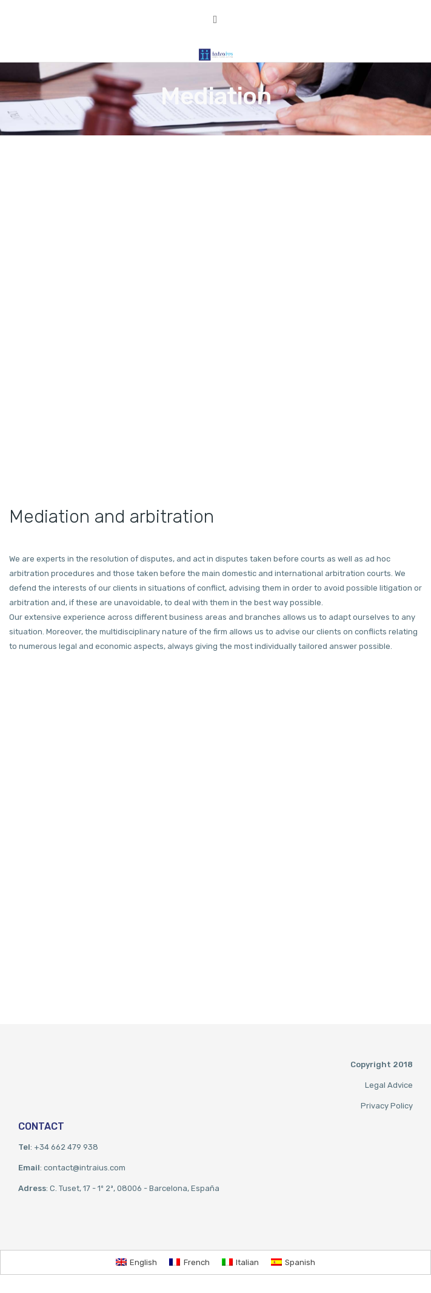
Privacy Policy (387, 1105)
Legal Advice (389, 1085)
